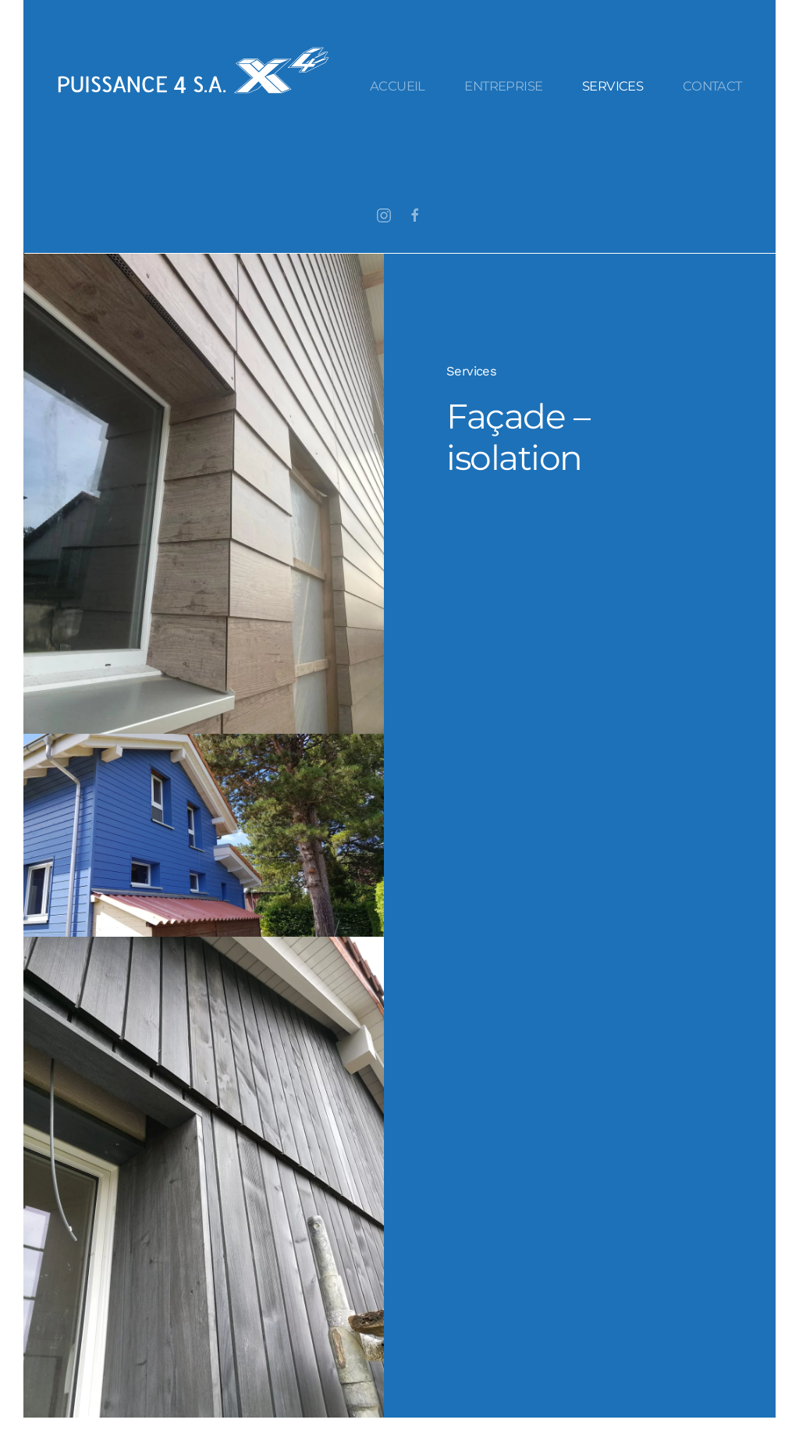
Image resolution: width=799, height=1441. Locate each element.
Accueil (397, 86)
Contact (712, 86)
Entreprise (503, 86)
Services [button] (612, 86)
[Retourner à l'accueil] (194, 70)
